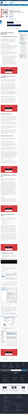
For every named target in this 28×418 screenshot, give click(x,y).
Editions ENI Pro (18, 405)
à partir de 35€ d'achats (17, 366)
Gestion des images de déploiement (23, 55)
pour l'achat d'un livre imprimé (4, 366)
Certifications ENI (19, 409)
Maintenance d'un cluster (24, 48)
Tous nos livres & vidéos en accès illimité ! (14, 0)
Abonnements (22, 379)
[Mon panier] (24, 2)
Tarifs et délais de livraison (16, 379)
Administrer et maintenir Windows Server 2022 (23, 57)
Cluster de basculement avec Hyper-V (24, 51)
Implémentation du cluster (23, 53)
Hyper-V (21, 33)
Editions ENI (4, 2)
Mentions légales (5, 379)
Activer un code (14, 380)
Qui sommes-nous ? (5, 378)
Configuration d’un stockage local (22, 37)
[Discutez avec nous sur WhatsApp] (13, 2)
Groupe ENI (5, 400)
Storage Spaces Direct (23, 47)
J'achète (9, 70)
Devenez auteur (22, 381)
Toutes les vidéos (22, 380)
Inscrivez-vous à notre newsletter (6, 370)
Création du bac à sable (23, 34)
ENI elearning (5, 409)
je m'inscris (24, 370)
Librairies (21, 377)
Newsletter (21, 378)
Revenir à (12, 18)
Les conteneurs (22, 40)
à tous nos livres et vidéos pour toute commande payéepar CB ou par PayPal (11, 366)
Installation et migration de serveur (23, 36)
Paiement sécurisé (15, 378)
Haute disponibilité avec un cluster (24, 44)
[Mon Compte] (26, 2)
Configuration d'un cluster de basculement (24, 46)
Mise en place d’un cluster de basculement (23, 43)
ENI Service (5, 405)
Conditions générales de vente (6, 380)
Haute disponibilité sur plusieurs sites (24, 50)
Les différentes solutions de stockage (23, 39)
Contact (13, 381)
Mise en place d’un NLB (14, 359)
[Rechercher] (22, 2)
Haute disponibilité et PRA (5, 359)
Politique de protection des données (6, 381)
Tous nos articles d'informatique (6, 377)
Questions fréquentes (15, 377)
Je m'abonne (9, 72)
